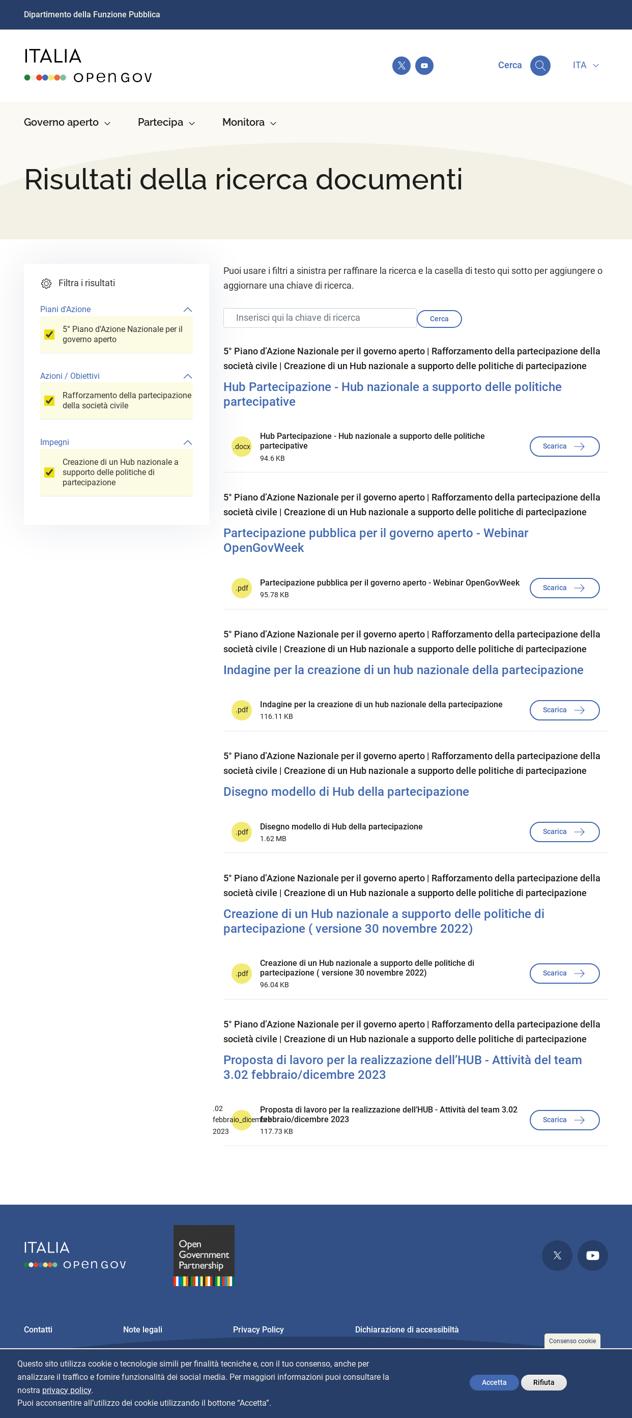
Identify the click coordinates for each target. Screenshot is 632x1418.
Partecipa (160, 122)
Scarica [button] (565, 446)
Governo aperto (61, 122)
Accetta (494, 1382)
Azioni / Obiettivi (70, 376)
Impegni (54, 442)
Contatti (38, 1329)
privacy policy (66, 1390)
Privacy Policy (258, 1329)
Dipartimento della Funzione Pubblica (92, 14)
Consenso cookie (572, 1341)
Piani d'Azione (65, 309)
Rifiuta (544, 1382)
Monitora (243, 122)
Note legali (142, 1329)
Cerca (439, 319)
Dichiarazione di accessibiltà (407, 1329)
